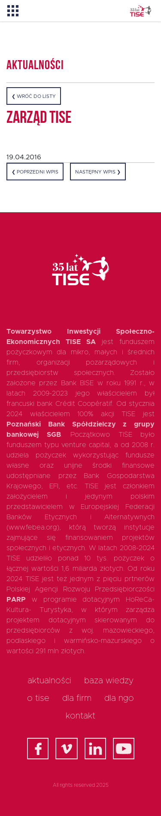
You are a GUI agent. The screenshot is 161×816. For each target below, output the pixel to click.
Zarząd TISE (39, 118)
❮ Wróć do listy (34, 96)
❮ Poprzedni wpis (35, 172)
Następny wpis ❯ (98, 172)
